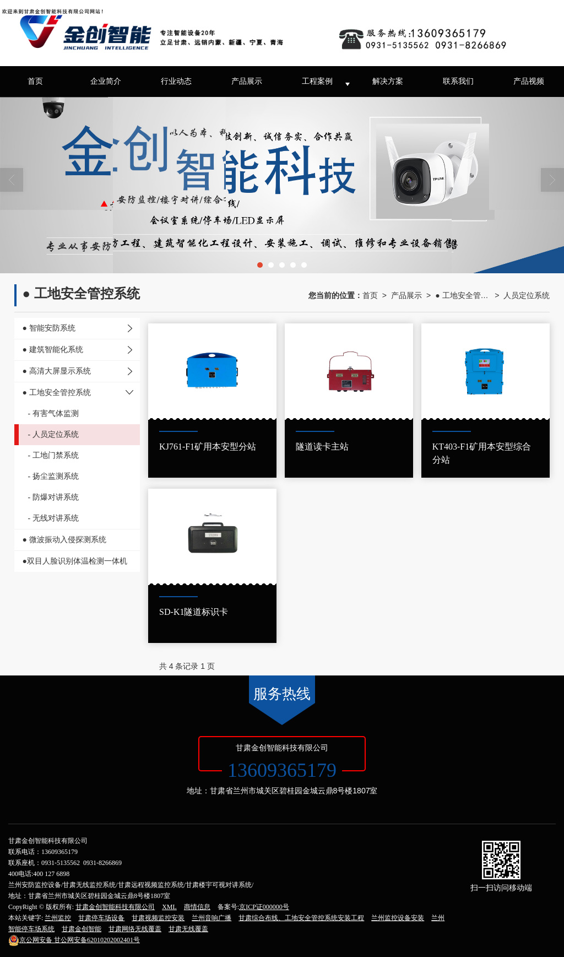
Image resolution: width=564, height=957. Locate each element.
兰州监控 (58, 918)
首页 (35, 81)
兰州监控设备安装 (397, 918)
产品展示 (246, 81)
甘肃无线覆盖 (188, 929)
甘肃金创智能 (81, 929)
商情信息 (197, 907)
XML (169, 907)
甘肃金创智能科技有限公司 (115, 907)
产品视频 (528, 81)
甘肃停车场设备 (101, 918)
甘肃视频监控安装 (158, 918)
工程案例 (317, 81)
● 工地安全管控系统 (462, 295)
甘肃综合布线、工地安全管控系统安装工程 (301, 918)
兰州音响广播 (211, 918)
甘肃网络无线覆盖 (135, 929)
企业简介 (105, 81)
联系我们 (458, 81)
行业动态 (176, 81)
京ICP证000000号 (264, 907)
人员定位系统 (526, 295)
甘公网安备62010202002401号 (74, 940)
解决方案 (387, 81)
